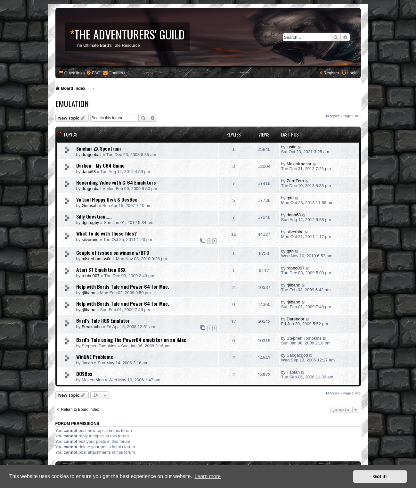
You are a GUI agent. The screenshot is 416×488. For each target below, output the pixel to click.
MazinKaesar (299, 163)
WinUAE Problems (94, 356)
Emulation (72, 103)
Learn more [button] (207, 476)
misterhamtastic (96, 258)
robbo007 (91, 275)
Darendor (295, 319)
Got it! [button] (380, 476)
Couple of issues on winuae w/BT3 (112, 252)
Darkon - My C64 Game (100, 165)
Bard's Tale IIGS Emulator (103, 320)
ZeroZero (295, 180)
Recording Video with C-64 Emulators (116, 182)
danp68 (89, 171)
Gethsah (90, 205)
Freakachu (92, 326)
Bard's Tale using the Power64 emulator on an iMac (131, 339)
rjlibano (88, 292)
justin (292, 147)
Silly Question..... (94, 216)
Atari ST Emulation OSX (101, 269)
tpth (290, 197)
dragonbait (92, 154)
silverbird (90, 239)
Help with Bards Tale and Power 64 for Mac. (122, 286)
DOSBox (84, 373)
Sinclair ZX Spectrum (98, 148)
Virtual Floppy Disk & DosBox (106, 199)
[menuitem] (93, 73)
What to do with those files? (106, 233)
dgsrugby (90, 222)
